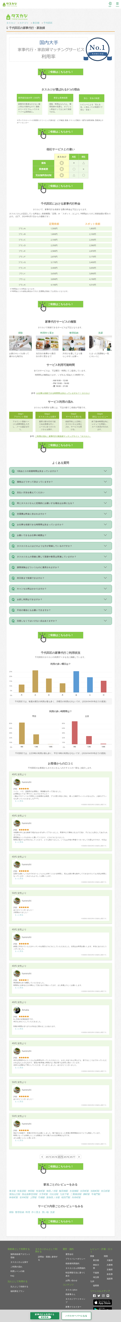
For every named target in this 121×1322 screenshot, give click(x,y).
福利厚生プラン (17, 1291)
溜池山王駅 (14, 1194)
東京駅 (12, 1190)
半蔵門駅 (95, 1194)
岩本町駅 (24, 1197)
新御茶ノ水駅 (53, 1197)
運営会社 (69, 1254)
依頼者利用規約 (72, 1263)
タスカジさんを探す (19, 1262)
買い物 (45, 1212)
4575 (60, 1156)
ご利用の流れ (16, 1266)
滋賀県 (110, 1278)
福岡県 (96, 1285)
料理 (28, 1212)
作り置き (36, 1212)
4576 (66, 1156)
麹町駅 (86, 1194)
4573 (48, 1156)
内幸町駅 (76, 1197)
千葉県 (96, 1272)
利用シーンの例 (17, 1271)
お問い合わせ (71, 1280)
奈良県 (110, 1274)
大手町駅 (43, 1194)
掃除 (11, 1212)
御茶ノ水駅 (52, 1190)
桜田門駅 (65, 1197)
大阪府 (110, 1260)
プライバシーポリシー (75, 1258)
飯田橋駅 (63, 1190)
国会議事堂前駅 (30, 1194)
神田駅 (31, 1190)
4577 (72, 1156)
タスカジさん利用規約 (75, 1268)
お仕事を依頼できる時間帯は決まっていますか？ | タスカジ (63, 393)
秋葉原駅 (21, 1190)
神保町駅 (13, 1197)
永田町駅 (84, 1190)
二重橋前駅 (76, 1194)
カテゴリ (24, 22)
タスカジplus (71, 1289)
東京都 (36, 22)
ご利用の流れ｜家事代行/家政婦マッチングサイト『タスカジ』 (63, 436)
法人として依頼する (19, 1286)
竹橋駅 (41, 1197)
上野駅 (33, 1197)
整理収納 (19, 1212)
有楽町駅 (40, 1190)
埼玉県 (96, 1277)
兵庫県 (110, 1264)
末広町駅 (105, 1190)
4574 (54, 1156)
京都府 (110, 1269)
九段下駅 (64, 1194)
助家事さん (70, 1294)
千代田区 (48, 22)
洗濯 (52, 1212)
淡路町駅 (95, 1190)
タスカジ (10, 22)
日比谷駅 (54, 1194)
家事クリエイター (73, 1306)
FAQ (12, 1275)
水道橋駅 (74, 1190)
